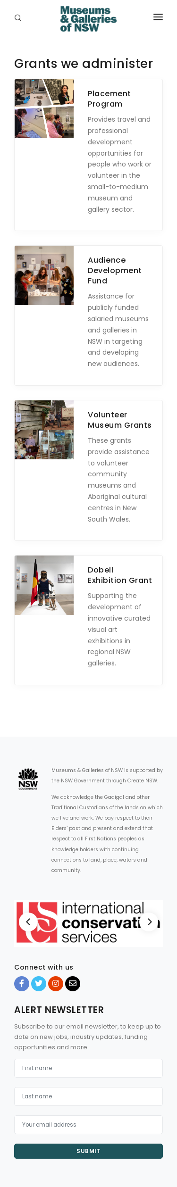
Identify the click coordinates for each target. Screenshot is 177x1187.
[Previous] (28, 922)
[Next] (148, 922)
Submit (88, 1151)
